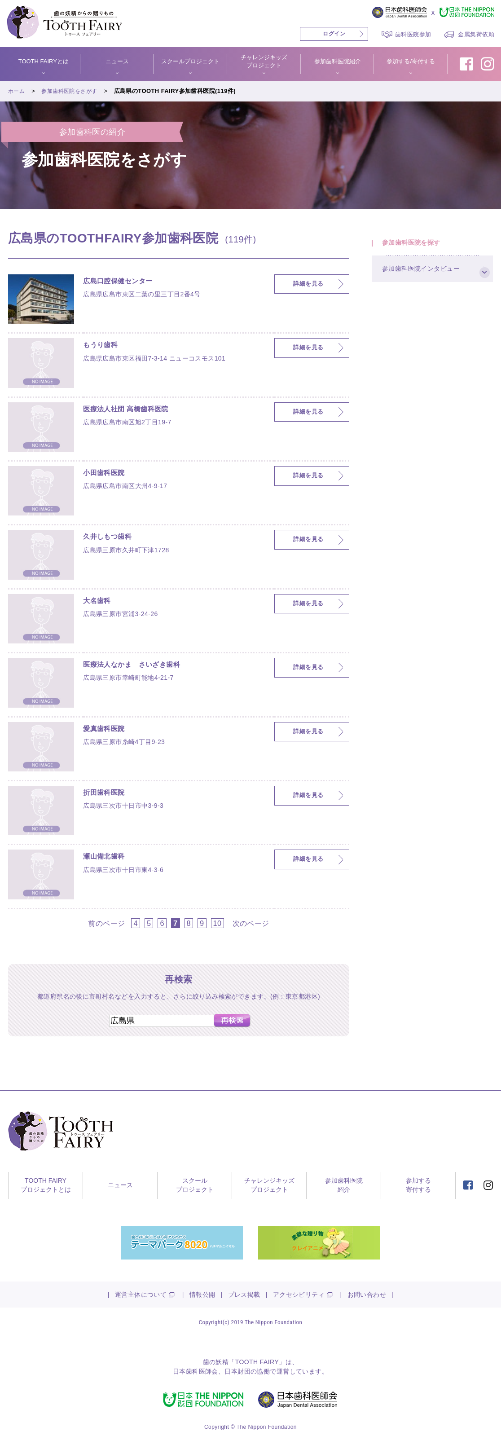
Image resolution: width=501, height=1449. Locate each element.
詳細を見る (308, 284)
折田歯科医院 (108, 793)
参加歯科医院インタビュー (426, 279)
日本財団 (237, 1371)
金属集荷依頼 (476, 34)
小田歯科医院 (108, 474)
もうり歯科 (103, 346)
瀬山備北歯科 (108, 857)
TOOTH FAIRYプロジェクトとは (46, 1185)
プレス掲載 (244, 1294)
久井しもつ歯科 (112, 537)
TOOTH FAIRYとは (43, 61)
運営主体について (141, 1294)
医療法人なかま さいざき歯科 (141, 665)
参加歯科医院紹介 (337, 61)
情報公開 (202, 1294)
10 (217, 923)
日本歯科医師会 (195, 1371)
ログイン (334, 34)
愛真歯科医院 (108, 730)
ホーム (17, 91)
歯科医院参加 (413, 34)
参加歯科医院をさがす (73, 91)
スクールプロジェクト (190, 61)
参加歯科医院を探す (416, 246)
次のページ (251, 923)
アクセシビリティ (299, 1294)
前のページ (106, 923)
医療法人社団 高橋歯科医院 (134, 410)
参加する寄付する (418, 1185)
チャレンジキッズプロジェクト (264, 61)
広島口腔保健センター (124, 282)
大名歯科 (99, 602)
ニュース (117, 61)
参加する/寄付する (411, 61)
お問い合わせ (367, 1294)
